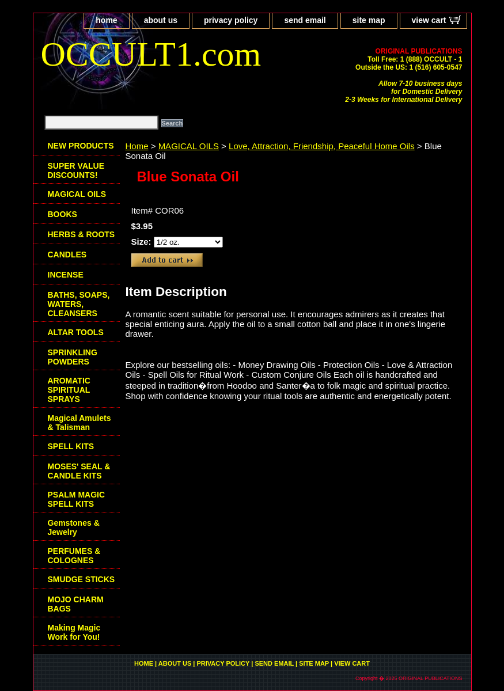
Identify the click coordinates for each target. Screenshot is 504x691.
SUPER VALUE (76, 170)
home (106, 20)
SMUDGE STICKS (81, 579)
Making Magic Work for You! (74, 632)
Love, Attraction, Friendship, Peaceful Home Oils (322, 146)
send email (304, 20)
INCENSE (66, 274)
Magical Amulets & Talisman (79, 422)
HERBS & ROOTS (81, 234)
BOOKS (62, 214)
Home (137, 146)
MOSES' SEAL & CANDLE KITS (79, 471)
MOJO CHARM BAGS (76, 604)
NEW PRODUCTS (81, 145)
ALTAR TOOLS (76, 332)
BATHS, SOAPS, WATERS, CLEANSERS (79, 304)
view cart (429, 20)
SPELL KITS (71, 446)
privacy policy (230, 20)
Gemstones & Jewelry (74, 527)
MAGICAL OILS (188, 146)
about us (160, 20)
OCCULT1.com (151, 54)
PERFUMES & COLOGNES (74, 555)
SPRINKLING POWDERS (72, 357)
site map (369, 20)
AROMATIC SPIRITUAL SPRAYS (69, 390)
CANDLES (67, 254)
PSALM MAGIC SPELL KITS (76, 499)
